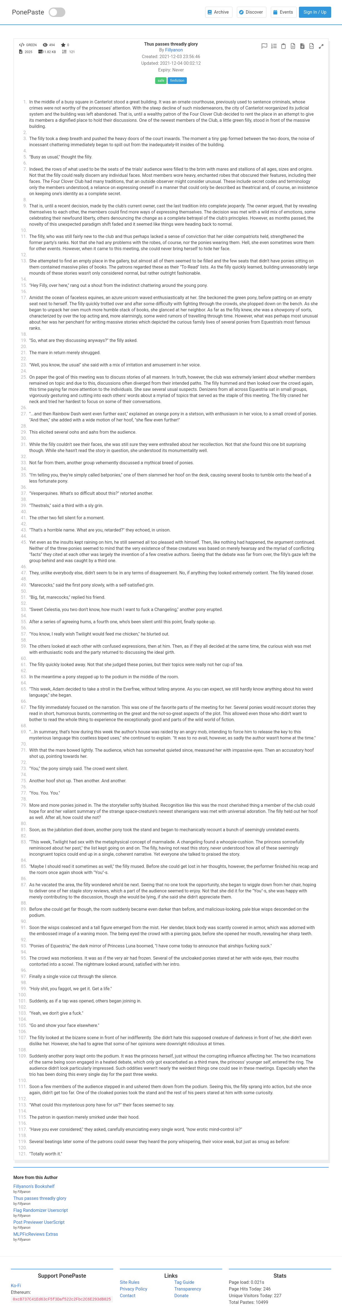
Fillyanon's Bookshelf (33, 1186)
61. (24, 664)
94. (24, 952)
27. (24, 413)
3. (25, 138)
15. (24, 285)
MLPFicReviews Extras (35, 1234)
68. (24, 725)
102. (22, 1007)
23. (24, 365)
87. (24, 884)
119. (22, 1141)
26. (24, 407)
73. (24, 768)
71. (24, 750)
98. (24, 982)
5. (25, 157)
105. (22, 1025)
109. (22, 1056)
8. (25, 199)
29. (24, 432)
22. (24, 358)
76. (24, 787)
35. (24, 475)
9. (25, 206)
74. (24, 774)
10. (24, 230)
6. (25, 163)
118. (22, 1135)
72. (24, 762)
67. (24, 707)
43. (24, 530)
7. (25, 169)
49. (24, 585)
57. (24, 634)
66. (24, 701)
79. (24, 805)
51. (24, 597)
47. (24, 572)
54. (24, 615)
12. (24, 254)
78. (24, 799)
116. (22, 1123)
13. (24, 261)
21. (24, 352)
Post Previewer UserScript (39, 1222)
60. (24, 658)
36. (24, 487)
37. (24, 493)
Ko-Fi (16, 1285)
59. (24, 646)
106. (22, 1031)
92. (24, 939)
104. (22, 1019)
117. (22, 1129)
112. (22, 1098)
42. (24, 524)
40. (24, 511)
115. (22, 1117)
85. (24, 866)
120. (22, 1147)
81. (24, 829)
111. (22, 1086)
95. (24, 958)
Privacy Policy (133, 1289)
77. (24, 793)
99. (24, 988)
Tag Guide (184, 1282)
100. (22, 994)
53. (24, 609)
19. (24, 340)
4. (25, 150)
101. (22, 1001)
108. (22, 1050)
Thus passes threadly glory (39, 1198)
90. (24, 921)
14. (24, 279)
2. (25, 132)
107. (22, 1037)
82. (24, 835)
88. (24, 903)
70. (24, 744)
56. (24, 628)
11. (24, 236)
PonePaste (28, 12)
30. (24, 438)
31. (24, 444)
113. (22, 1105)
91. (24, 927)
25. (24, 377)
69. (24, 731)
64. (24, 683)
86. (24, 878)
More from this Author (35, 1177)
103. (22, 1013)
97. (24, 976)
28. (24, 426)
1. (25, 102)
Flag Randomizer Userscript (40, 1210)
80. (24, 823)
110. (22, 1080)
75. (24, 780)
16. (24, 291)
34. (24, 468)
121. (22, 1153)
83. (24, 842)
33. (24, 462)
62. (24, 670)
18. (24, 334)
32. (24, 456)
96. (24, 970)
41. (24, 517)
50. (24, 591)
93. (24, 946)
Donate (181, 1295)
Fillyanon (174, 50)
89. (24, 909)
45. (24, 542)
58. (24, 640)
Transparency (187, 1289)
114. (22, 1111)
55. (24, 621)
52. (24, 603)
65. (24, 689)
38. (24, 499)
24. (24, 371)
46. (24, 566)
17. (24, 297)
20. (24, 346)
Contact (127, 1295)
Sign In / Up (315, 12)
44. (24, 536)
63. (24, 676)
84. (24, 860)
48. (24, 579)
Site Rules (129, 1282)
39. (24, 505)
